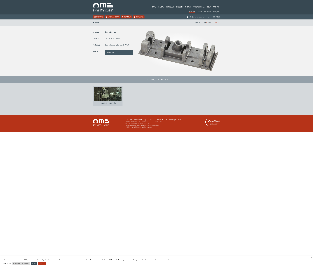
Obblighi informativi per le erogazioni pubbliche (139, 127)
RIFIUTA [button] (34, 263)
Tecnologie (170, 7)
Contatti (216, 7)
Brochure (98, 16)
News (209, 7)
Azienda (161, 7)
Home (154, 7)
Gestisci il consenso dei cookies (150, 125)
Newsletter (139, 16)
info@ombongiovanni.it (195, 17)
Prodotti (179, 7)
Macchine (110, 53)
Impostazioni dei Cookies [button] (21, 263)
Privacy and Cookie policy (133, 125)
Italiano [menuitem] (192, 12)
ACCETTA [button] (42, 263)
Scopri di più (7, 263)
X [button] (311, 258)
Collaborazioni (199, 7)
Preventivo (126, 16)
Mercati (188, 7)
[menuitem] (192, 12)
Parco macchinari (112, 16)
